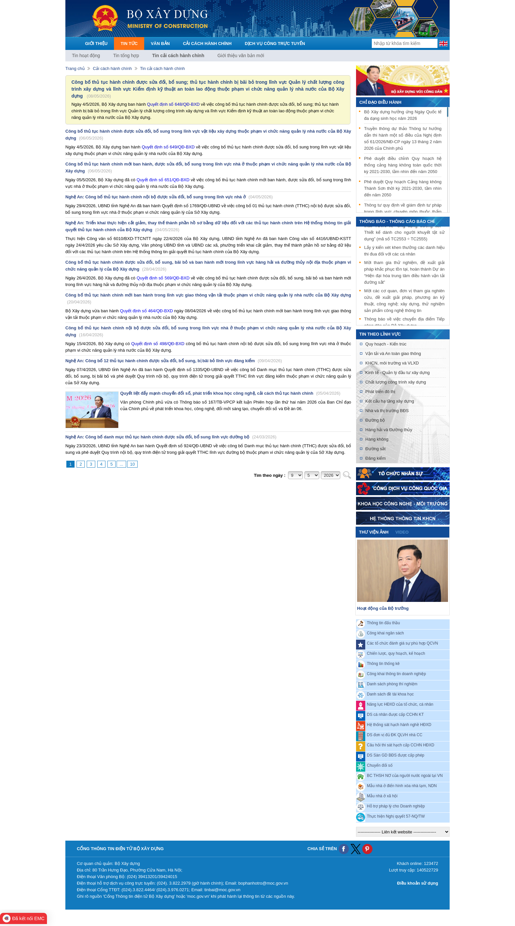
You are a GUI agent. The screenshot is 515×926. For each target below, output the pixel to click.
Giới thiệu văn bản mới (240, 55)
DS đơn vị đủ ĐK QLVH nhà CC (394, 735)
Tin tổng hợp (126, 55)
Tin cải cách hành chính (178, 55)
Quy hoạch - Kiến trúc (385, 344)
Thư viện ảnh (374, 532)
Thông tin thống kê (383, 663)
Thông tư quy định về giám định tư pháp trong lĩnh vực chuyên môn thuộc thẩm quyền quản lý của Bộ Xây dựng (402, 212)
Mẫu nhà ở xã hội (382, 796)
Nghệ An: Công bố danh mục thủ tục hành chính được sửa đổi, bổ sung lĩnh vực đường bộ (170, 436)
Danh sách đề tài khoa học (390, 694)
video (402, 532)
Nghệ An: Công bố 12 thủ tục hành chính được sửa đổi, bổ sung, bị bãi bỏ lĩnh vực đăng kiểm (173, 360)
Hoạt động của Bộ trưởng (383, 608)
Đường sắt (375, 448)
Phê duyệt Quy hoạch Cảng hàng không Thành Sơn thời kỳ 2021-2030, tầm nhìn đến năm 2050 (402, 188)
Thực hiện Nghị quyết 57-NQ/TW (396, 816)
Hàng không (376, 439)
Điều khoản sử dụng (417, 883)
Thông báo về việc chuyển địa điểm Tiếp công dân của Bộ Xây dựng (404, 325)
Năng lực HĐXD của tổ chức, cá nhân (400, 704)
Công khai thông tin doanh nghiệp (396, 674)
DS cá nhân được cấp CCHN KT (395, 714)
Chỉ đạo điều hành (380, 102)
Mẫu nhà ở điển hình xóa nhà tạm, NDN (402, 785)
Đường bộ (375, 420)
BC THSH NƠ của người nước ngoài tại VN (405, 775)
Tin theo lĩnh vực (380, 334)
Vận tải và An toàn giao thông (393, 353)
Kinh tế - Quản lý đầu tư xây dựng (397, 372)
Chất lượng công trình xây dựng (395, 382)
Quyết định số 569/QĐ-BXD (162, 278)
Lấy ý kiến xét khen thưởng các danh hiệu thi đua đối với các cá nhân (404, 253)
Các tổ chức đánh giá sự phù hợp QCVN (402, 643)
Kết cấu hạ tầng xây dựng (389, 401)
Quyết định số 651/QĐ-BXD (163, 179)
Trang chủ (75, 68)
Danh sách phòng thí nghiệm (392, 684)
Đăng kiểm (375, 458)
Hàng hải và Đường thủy (388, 429)
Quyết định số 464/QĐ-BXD (146, 310)
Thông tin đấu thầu (383, 623)
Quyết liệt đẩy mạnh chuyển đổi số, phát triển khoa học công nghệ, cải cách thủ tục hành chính (230, 393)
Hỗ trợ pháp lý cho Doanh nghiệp (396, 806)
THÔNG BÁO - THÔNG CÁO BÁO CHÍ (397, 221)
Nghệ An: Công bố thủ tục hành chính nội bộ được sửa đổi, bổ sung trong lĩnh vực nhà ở (169, 196)
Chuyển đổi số (379, 765)
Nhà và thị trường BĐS (387, 410)
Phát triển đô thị (380, 391)
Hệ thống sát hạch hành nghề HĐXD (399, 724)
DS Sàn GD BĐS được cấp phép (395, 755)
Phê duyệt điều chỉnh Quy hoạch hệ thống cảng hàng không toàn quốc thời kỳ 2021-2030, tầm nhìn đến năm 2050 (402, 165)
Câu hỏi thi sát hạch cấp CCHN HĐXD (400, 745)
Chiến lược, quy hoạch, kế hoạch (396, 653)
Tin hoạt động (86, 55)
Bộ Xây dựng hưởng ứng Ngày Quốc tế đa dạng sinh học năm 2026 (402, 115)
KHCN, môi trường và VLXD (392, 363)
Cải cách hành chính (112, 68)
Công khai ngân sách (385, 633)
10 (132, 464)
